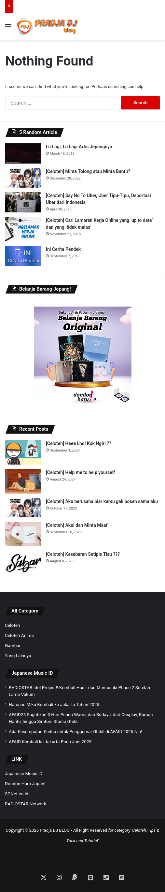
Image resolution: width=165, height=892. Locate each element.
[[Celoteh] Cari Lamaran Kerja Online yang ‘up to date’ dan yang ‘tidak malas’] (23, 229)
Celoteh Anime (19, 635)
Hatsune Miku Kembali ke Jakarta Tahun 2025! (55, 704)
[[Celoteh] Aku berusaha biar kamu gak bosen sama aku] (23, 508)
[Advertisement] (83, 854)
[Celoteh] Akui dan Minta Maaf (77, 525)
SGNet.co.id (16, 793)
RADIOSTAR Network (25, 803)
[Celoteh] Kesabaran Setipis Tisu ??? (83, 554)
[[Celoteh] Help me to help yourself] (23, 481)
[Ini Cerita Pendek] (23, 256)
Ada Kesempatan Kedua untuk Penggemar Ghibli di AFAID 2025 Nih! (75, 731)
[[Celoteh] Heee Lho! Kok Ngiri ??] (23, 452)
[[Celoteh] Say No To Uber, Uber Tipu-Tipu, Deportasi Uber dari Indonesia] (23, 202)
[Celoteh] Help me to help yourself (80, 472)
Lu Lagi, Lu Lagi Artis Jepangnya (79, 146)
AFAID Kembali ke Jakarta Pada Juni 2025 (50, 741)
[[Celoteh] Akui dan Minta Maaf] (23, 534)
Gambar (13, 645)
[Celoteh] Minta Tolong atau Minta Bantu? (88, 171)
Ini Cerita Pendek (63, 249)
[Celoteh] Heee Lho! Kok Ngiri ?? (78, 443)
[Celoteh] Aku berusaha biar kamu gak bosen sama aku (102, 501)
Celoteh (12, 625)
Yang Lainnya (18, 655)
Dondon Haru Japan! (25, 783)
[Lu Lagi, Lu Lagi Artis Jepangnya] (23, 153)
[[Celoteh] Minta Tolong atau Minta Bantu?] (23, 178)
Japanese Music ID (32, 673)
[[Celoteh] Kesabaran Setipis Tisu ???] (23, 563)
